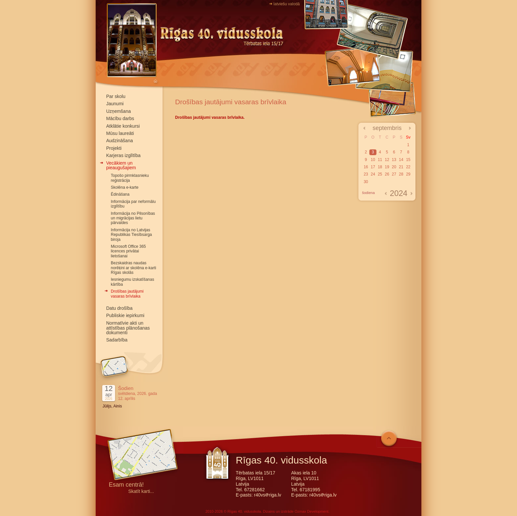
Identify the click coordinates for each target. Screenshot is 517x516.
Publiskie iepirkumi (125, 315)
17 (373, 167)
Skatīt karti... (141, 491)
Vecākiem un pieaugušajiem (121, 165)
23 (366, 174)
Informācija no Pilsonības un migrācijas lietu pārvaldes (133, 218)
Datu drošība (119, 308)
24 (373, 174)
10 (373, 159)
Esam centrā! (126, 485)
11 (380, 159)
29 (408, 174)
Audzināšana (119, 140)
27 (394, 174)
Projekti (114, 148)
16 (366, 167)
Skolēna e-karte (124, 187)
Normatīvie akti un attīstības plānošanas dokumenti (128, 328)
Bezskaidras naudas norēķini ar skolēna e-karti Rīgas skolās (133, 268)
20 (394, 167)
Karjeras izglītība (123, 155)
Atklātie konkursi (123, 126)
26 (387, 174)
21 (401, 167)
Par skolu (115, 96)
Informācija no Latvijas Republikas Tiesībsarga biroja (131, 235)
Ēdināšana (120, 194)
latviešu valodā (287, 4)
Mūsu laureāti (120, 133)
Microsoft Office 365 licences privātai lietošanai (128, 251)
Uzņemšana (118, 111)
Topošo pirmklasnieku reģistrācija (130, 177)
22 (408, 167)
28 (401, 174)
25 (380, 174)
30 (366, 181)
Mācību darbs (120, 118)
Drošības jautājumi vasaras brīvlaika (127, 293)
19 (387, 167)
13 (394, 159)
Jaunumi (115, 103)
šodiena (368, 193)
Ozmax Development (311, 511)
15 (408, 159)
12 (387, 159)
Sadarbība (117, 339)
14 (401, 159)
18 (380, 167)
